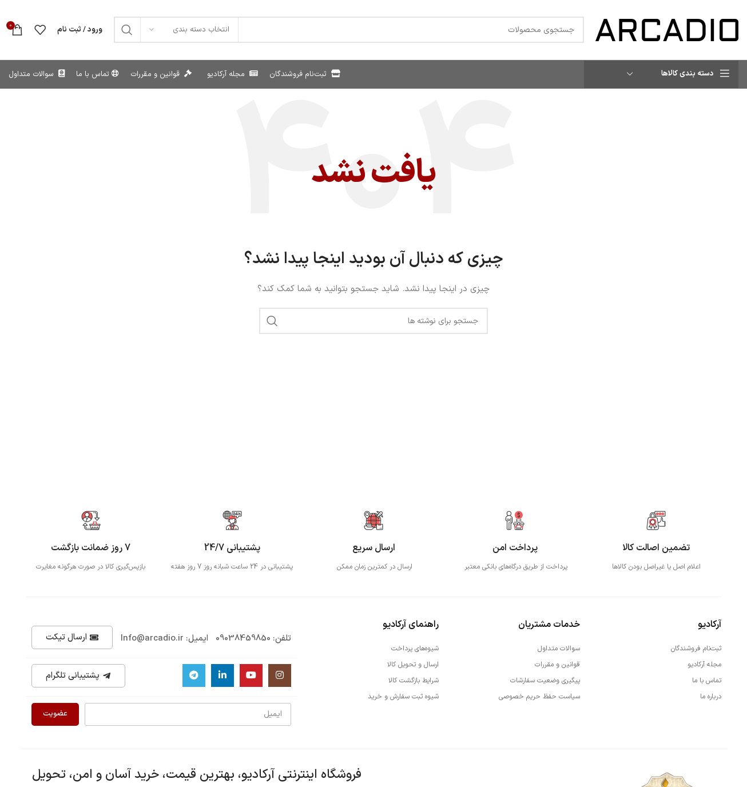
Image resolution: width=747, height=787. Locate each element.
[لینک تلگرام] (193, 675)
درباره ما (710, 696)
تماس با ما (706, 680)
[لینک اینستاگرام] (279, 675)
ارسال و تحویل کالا (413, 664)
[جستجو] (349, 30)
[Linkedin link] (222, 675)
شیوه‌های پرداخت (415, 648)
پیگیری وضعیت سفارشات (545, 680)
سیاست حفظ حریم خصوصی (539, 696)
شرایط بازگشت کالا (413, 680)
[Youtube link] (251, 675)
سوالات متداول (559, 648)
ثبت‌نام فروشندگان (696, 648)
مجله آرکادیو (704, 664)
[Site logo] (666, 29)
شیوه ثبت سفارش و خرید (403, 696)
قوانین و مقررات (557, 664)
